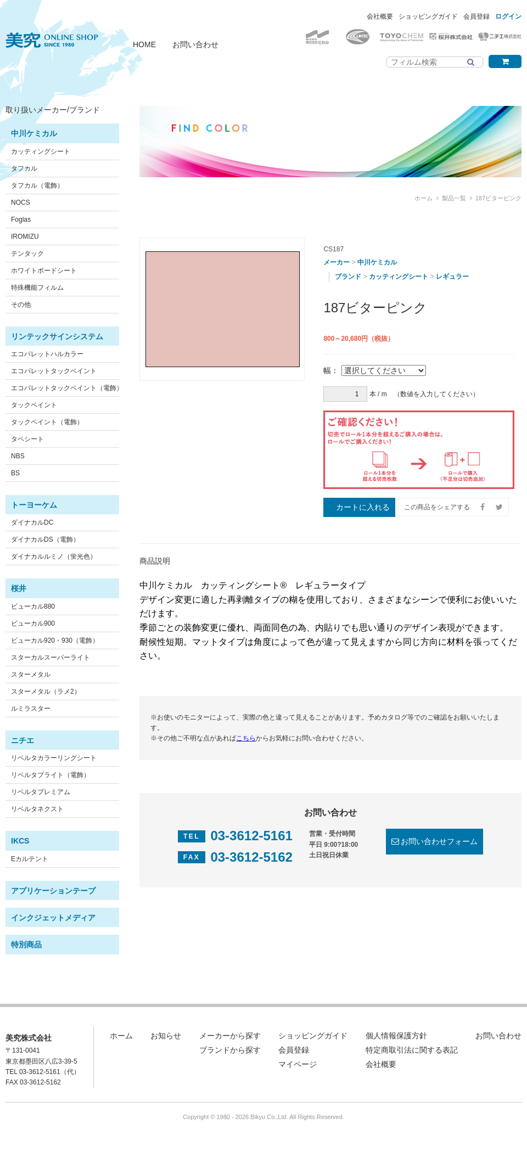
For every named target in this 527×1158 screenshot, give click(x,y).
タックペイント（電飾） (47, 422)
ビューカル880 (33, 606)
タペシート (27, 439)
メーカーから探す (230, 1035)
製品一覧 (454, 198)
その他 (21, 304)
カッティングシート (40, 151)
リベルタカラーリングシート (54, 758)
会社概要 (380, 16)
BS (15, 473)
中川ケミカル (34, 133)
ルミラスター (31, 708)
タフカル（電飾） (37, 185)
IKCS (20, 840)
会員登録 (476, 16)
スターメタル (31, 674)
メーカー (336, 262)
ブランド (348, 276)
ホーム (423, 198)
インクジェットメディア (53, 917)
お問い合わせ (195, 44)
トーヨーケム (34, 505)
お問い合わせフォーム (439, 841)
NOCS (20, 202)
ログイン (508, 16)
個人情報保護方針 (396, 1035)
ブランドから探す (230, 1049)
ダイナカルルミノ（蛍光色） (54, 556)
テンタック (27, 253)
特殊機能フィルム (37, 287)
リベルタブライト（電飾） (50, 775)
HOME (144, 44)
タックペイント (34, 405)
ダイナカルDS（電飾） (45, 539)
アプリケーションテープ (53, 890)
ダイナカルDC (32, 522)
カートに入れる (363, 507)
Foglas (21, 219)
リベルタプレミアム (40, 792)
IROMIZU (25, 236)
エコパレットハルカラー (47, 354)
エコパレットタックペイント (54, 371)
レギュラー (452, 276)
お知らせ (165, 1035)
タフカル (24, 168)
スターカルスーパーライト (50, 657)
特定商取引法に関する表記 (412, 1049)
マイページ (297, 1064)
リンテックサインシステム (57, 336)
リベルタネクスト (37, 809)
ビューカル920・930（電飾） (55, 640)
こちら (246, 738)
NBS (18, 456)
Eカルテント (29, 859)
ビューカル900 (33, 623)
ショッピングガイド (428, 16)
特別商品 (26, 944)
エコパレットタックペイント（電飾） (67, 388)
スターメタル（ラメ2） (46, 691)
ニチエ (22, 740)
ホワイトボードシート (44, 270)
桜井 (18, 588)
